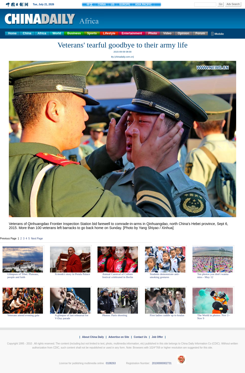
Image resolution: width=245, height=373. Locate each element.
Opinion (183, 33)
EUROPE (124, 4)
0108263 (111, 363)
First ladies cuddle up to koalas (167, 315)
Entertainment (132, 33)
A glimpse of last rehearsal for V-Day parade (71, 317)
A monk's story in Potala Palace (72, 274)
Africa (42, 33)
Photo (152, 33)
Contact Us (140, 337)
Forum (200, 33)
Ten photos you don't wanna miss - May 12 (212, 275)
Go (220, 4)
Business (74, 33)
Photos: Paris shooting (114, 315)
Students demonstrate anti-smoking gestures (164, 275)
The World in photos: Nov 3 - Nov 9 (213, 317)
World (57, 33)
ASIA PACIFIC (143, 4)
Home (12, 33)
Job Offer (157, 337)
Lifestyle (109, 33)
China (27, 33)
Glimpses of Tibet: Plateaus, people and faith (23, 275)
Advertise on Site (118, 337)
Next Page (37, 238)
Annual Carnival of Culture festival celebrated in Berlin (117, 275)
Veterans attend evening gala (23, 315)
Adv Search (233, 4)
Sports (92, 33)
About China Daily (93, 337)
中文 (90, 4)
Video (167, 33)
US (112, 4)
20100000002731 (162, 363)
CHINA (102, 4)
